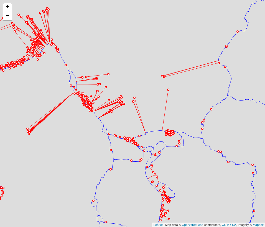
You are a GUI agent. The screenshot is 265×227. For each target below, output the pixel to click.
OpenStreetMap (192, 197)
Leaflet (158, 197)
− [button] (7, 16)
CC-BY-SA (229, 197)
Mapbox (258, 197)
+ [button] (7, 7)
